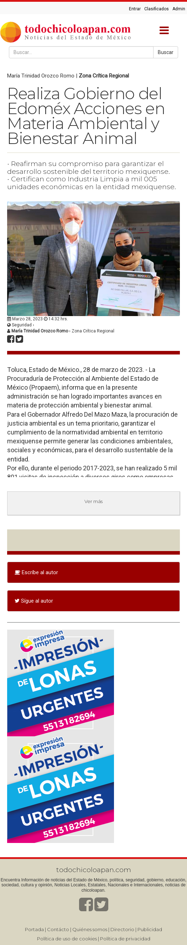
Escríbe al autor (36, 572)
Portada (34, 929)
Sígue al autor (34, 601)
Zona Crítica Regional (104, 76)
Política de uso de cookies (67, 938)
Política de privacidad (125, 938)
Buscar (165, 52)
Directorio (122, 929)
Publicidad (149, 929)
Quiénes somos (89, 929)
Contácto (58, 929)
